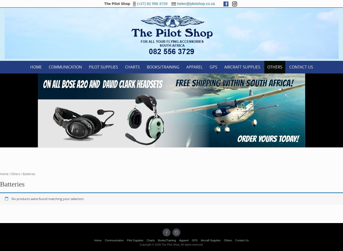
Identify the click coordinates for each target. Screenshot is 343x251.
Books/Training (163, 67)
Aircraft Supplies (242, 67)
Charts (132, 67)
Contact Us (301, 67)
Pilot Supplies (103, 67)
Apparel (194, 67)
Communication (65, 67)
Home (36, 67)
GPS (213, 67)
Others (274, 67)
